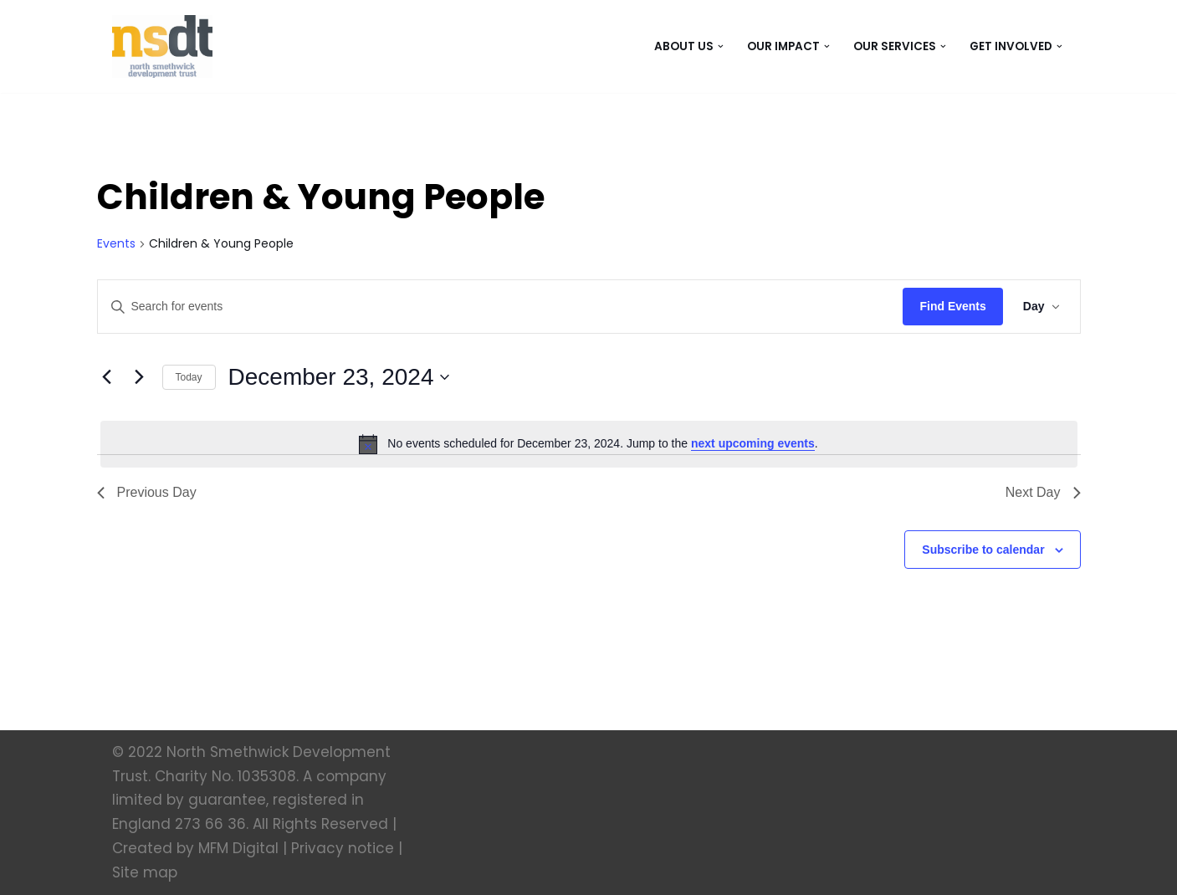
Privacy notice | (346, 848)
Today (189, 377)
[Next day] (140, 377)
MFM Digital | (242, 848)
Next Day (1043, 492)
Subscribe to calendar (983, 549)
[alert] (588, 444)
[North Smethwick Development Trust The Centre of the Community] (162, 46)
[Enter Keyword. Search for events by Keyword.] (500, 306)
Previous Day (147, 492)
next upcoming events (753, 443)
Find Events (952, 306)
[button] (721, 46)
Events (116, 244)
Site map (144, 872)
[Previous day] (107, 377)
